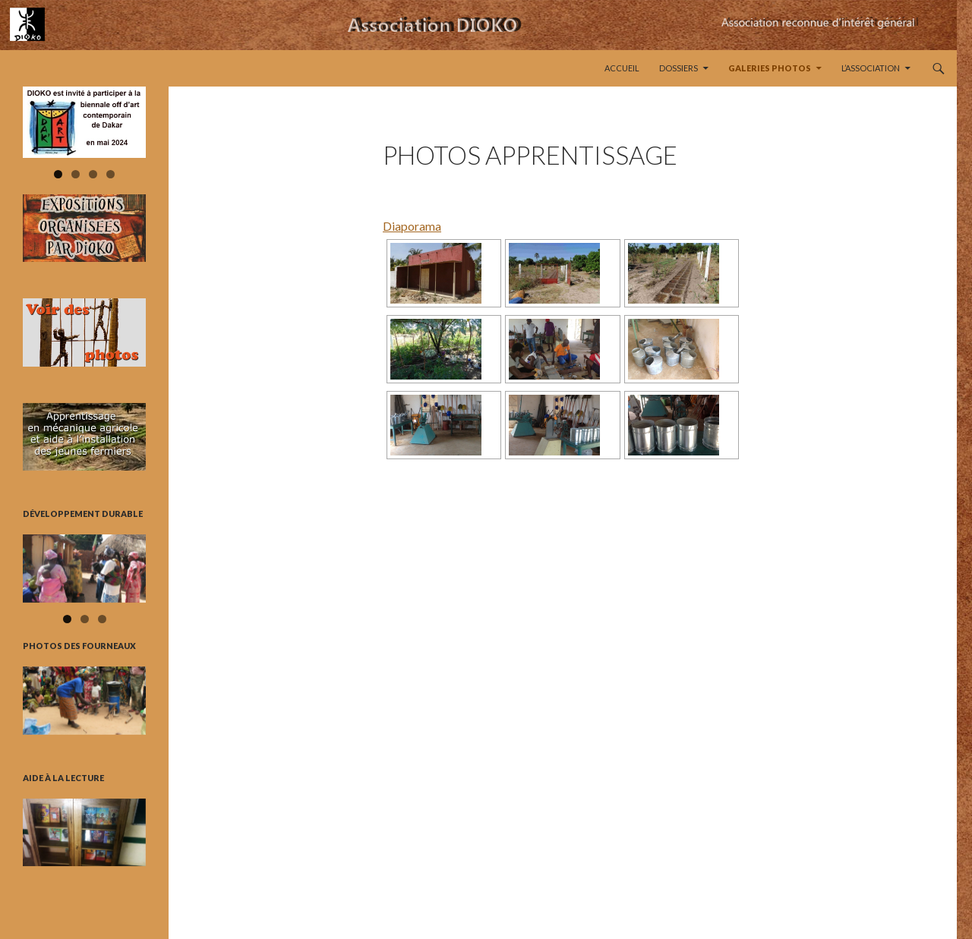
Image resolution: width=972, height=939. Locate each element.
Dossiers (678, 68)
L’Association (870, 68)
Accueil (621, 68)
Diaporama (412, 226)
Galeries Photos (769, 68)
